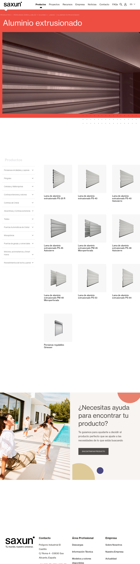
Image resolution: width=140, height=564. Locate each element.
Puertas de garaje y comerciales (17, 243)
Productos (41, 4)
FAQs (115, 4)
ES (132, 4)
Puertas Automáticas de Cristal (16, 227)
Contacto (104, 4)
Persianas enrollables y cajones (16, 170)
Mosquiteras (9, 235)
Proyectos (54, 4)
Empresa (80, 4)
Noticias (92, 4)
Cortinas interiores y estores (15, 194)
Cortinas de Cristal (11, 203)
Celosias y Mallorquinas (13, 186)
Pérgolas (7, 178)
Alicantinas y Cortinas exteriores (17, 211)
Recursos (67, 4)
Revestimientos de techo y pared (17, 262)
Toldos (6, 219)
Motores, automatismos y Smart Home (17, 253)
